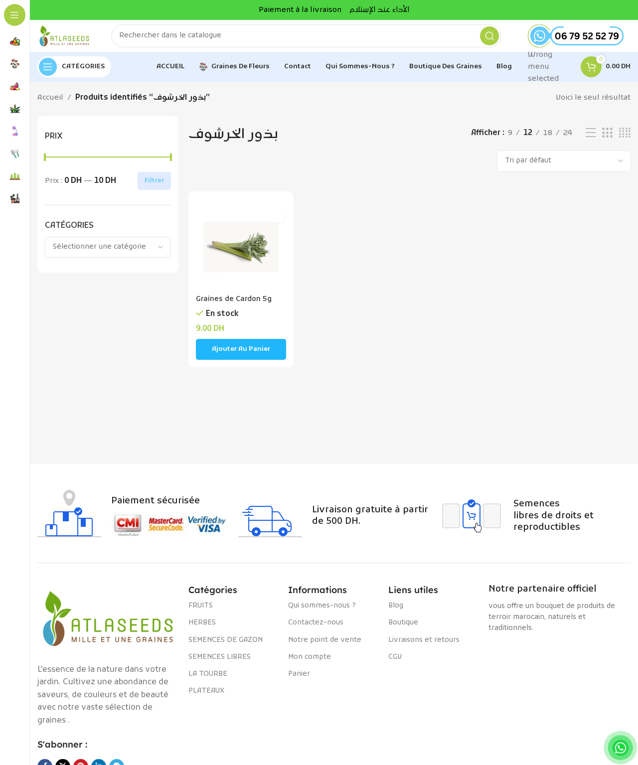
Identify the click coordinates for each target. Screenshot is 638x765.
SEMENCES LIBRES (219, 665)
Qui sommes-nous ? (322, 613)
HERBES (202, 630)
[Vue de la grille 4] (625, 141)
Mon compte (309, 665)
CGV (395, 665)
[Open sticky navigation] (74, 75)
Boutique (403, 630)
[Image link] (107, 626)
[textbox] (108, 255)
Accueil (50, 106)
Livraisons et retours (424, 648)
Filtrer (154, 189)
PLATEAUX (206, 699)
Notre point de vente (324, 648)
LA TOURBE (207, 682)
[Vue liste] (591, 141)
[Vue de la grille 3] (607, 141)
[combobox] (108, 255)
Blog (395, 613)
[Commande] (564, 168)
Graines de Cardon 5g (235, 304)
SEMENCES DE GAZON (225, 648)
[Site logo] (72, 40)
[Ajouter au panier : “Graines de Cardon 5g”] (240, 354)
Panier (299, 682)
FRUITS (200, 613)
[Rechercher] (314, 39)
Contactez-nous (315, 630)
